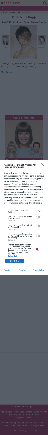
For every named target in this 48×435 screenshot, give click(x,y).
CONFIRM (14, 261)
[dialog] (24, 217)
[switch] (38, 217)
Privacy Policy (38, 270)
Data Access (24, 270)
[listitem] (24, 211)
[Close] (43, 165)
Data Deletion (9, 270)
